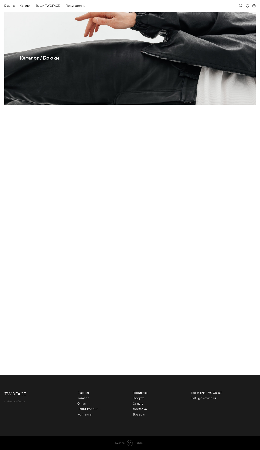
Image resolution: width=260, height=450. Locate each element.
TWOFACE (15, 393)
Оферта (138, 398)
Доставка (140, 409)
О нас (81, 403)
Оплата (138, 403)
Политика (140, 393)
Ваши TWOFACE (48, 5)
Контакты (84, 414)
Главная (10, 5)
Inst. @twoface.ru (203, 398)
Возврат (139, 414)
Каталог (25, 5)
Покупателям (75, 5)
